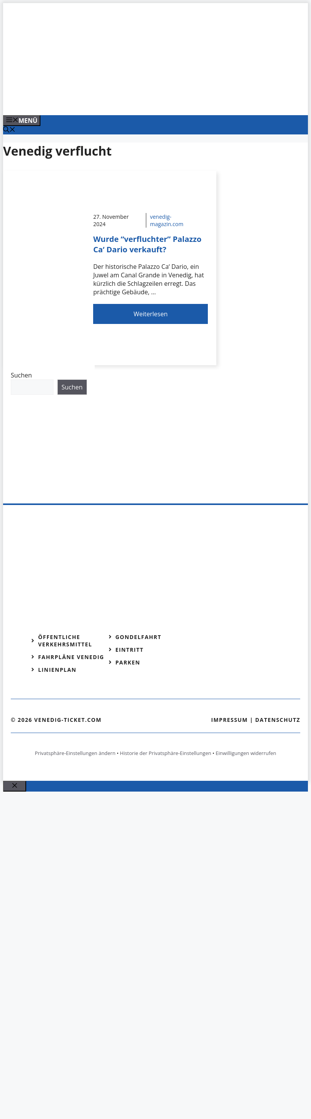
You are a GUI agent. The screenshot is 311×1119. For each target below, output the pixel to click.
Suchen (21, 375)
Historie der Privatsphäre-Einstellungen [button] (165, 753)
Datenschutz (277, 719)
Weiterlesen (150, 314)
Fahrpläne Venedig (71, 657)
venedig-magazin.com (167, 220)
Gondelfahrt (138, 637)
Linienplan (57, 669)
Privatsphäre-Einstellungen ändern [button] (75, 753)
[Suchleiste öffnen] (9, 130)
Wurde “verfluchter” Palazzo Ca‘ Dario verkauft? (147, 244)
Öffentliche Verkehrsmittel (65, 640)
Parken (127, 662)
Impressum (229, 719)
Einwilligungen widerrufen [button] (246, 753)
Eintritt (129, 649)
